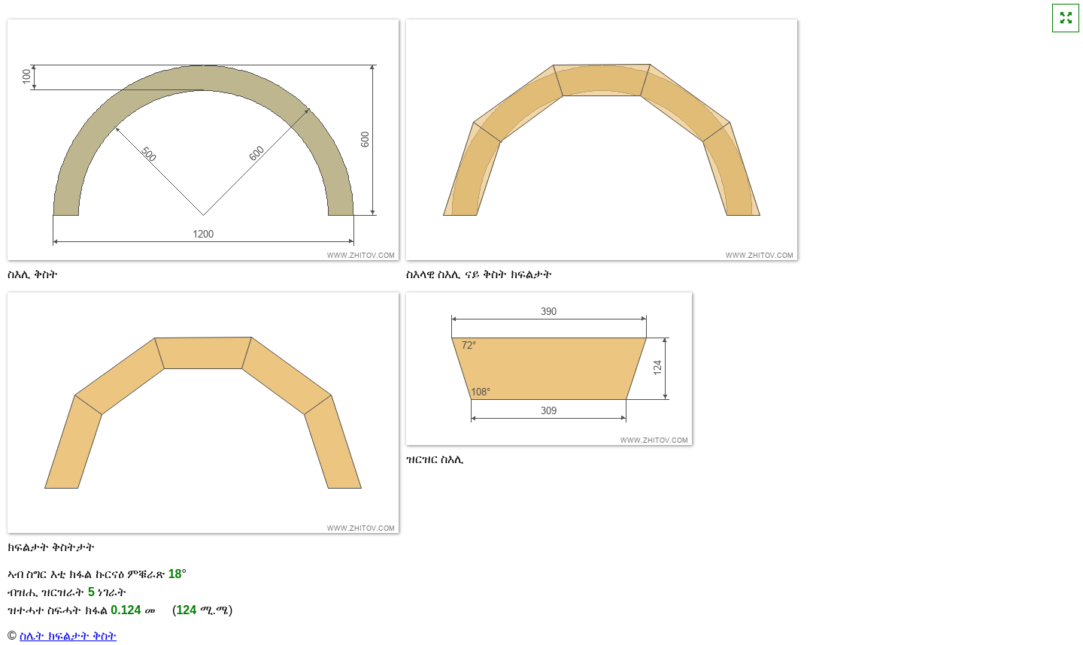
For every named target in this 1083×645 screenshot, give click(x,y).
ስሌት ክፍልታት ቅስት (68, 635)
